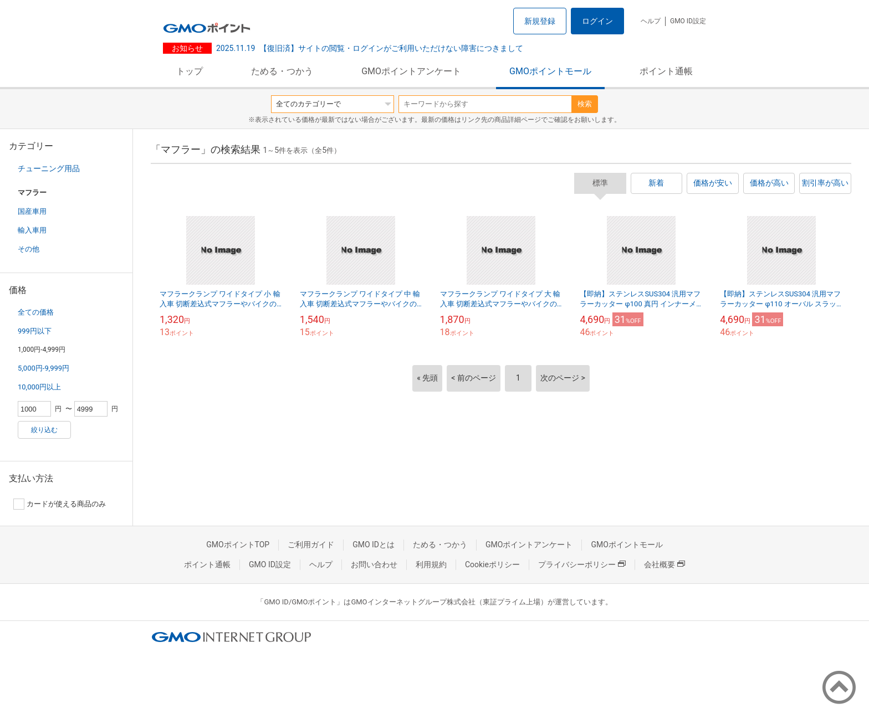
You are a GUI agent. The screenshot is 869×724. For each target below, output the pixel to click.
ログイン (597, 21)
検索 (584, 104)
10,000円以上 (39, 387)
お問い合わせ (374, 564)
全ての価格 (36, 312)
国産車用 (32, 211)
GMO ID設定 (688, 21)
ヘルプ (651, 21)
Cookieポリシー (492, 564)
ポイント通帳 (666, 71)
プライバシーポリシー (582, 564)
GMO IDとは (373, 544)
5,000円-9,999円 (43, 368)
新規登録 (539, 21)
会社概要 (664, 564)
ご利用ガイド (311, 544)
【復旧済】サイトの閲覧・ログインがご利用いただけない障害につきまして (369, 48)
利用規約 (431, 564)
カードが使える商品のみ (59, 504)
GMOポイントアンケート (411, 71)
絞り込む (44, 430)
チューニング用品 (49, 168)
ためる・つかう (282, 71)
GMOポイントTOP (237, 544)
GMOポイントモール (550, 71)
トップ (189, 71)
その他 (28, 249)
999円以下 (35, 331)
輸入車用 (32, 230)
